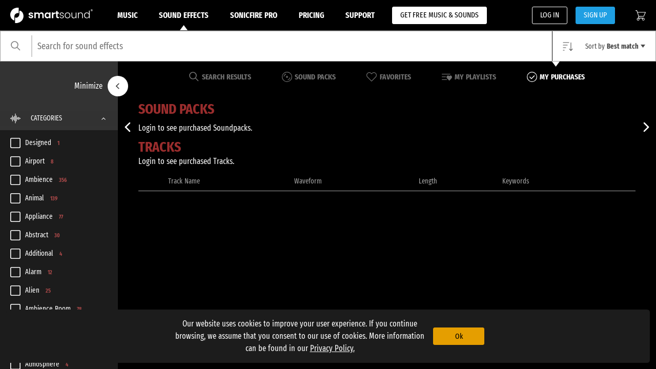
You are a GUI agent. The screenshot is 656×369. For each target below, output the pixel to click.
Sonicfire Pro (253, 15)
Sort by (615, 46)
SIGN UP (595, 14)
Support (360, 15)
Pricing (311, 15)
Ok (459, 336)
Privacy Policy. (332, 348)
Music (127, 15)
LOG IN (549, 14)
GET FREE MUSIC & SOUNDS (439, 14)
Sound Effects (184, 20)
